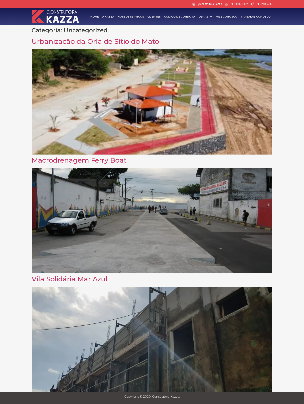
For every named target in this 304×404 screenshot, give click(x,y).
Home (94, 16)
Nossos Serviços (131, 16)
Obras (205, 16)
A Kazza (108, 16)
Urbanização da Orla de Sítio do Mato (95, 41)
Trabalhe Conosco (256, 16)
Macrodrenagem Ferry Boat (79, 160)
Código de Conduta (179, 16)
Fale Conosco (226, 16)
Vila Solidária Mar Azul (69, 279)
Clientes (154, 16)
